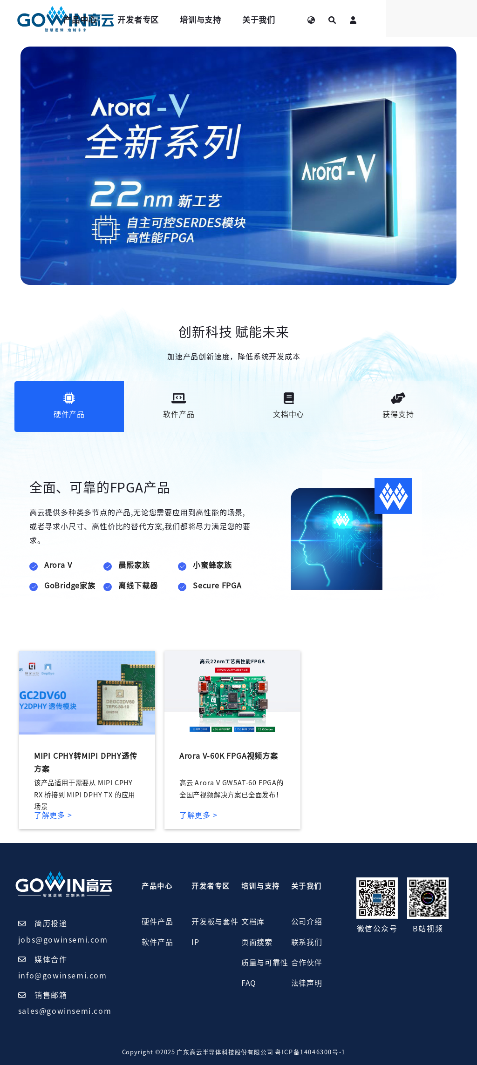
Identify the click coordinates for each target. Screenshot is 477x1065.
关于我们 (334, 20)
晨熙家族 (134, 565)
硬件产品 (157, 921)
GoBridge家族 (69, 585)
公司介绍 (306, 921)
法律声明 (306, 983)
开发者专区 (214, 20)
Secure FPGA (217, 585)
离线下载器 (137, 585)
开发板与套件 (214, 921)
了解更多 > (53, 815)
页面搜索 (257, 942)
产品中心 (155, 20)
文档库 (253, 921)
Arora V (58, 565)
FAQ (248, 983)
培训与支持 (276, 20)
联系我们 (306, 942)
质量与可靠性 (264, 962)
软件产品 (157, 942)
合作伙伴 (306, 962)
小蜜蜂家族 (212, 565)
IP (195, 942)
